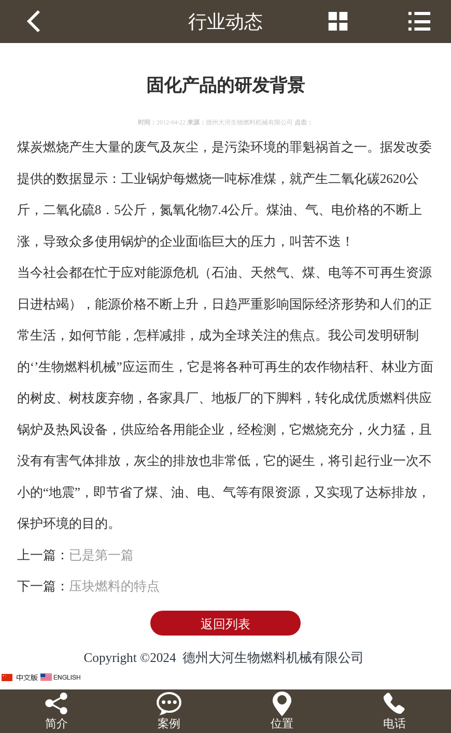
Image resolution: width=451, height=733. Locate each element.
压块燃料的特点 (114, 586)
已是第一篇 (101, 555)
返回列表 (225, 624)
